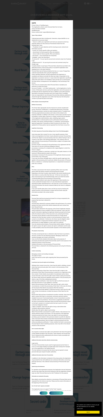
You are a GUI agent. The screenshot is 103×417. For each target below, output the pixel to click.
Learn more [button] (80, 408)
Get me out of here (56, 393)
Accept (43, 393)
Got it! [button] (88, 412)
